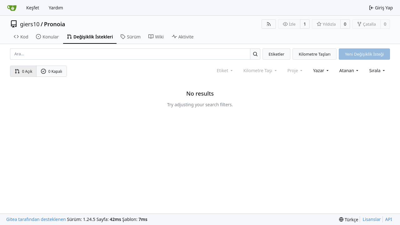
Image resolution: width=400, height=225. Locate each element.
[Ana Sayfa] (12, 7)
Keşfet (32, 8)
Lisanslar (371, 219)
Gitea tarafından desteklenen (36, 219)
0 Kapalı (51, 71)
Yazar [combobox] (321, 70)
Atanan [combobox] (349, 70)
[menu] (377, 70)
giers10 (30, 24)
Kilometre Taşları (315, 54)
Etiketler (276, 54)
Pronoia (54, 24)
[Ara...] (255, 53)
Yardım (56, 8)
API (388, 219)
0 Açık (23, 71)
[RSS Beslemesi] (269, 24)
